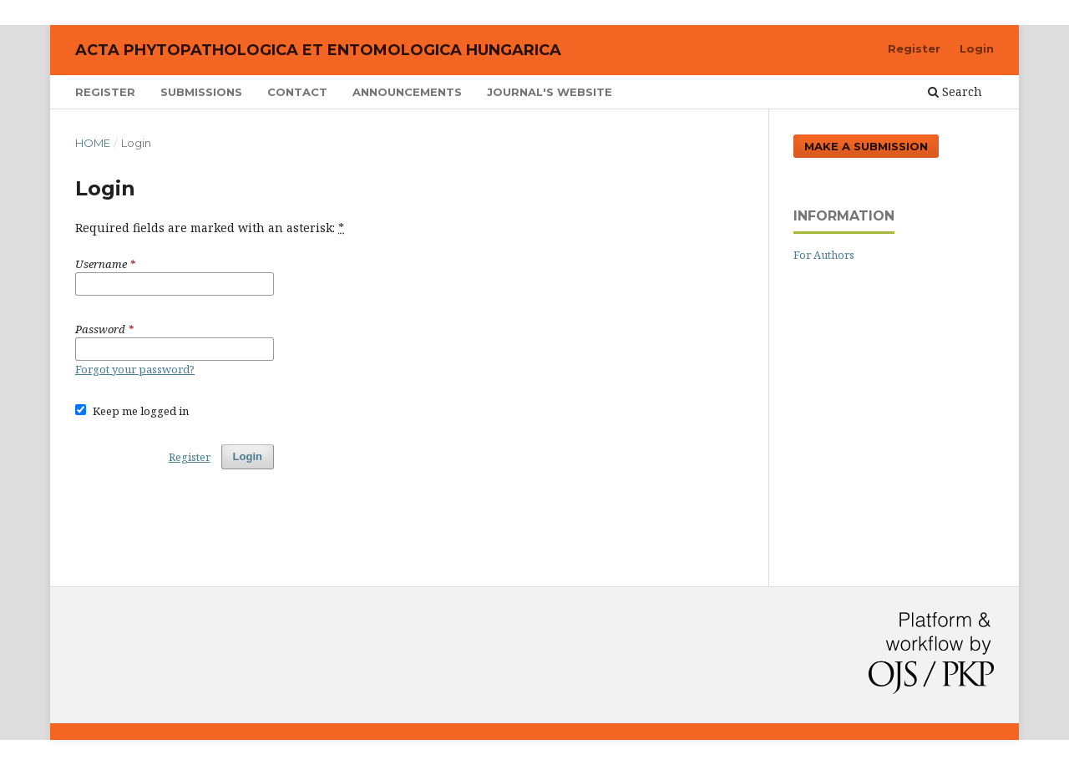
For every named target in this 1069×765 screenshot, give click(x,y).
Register (105, 92)
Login (977, 48)
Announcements (407, 92)
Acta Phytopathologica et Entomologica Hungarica (318, 50)
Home (92, 142)
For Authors (823, 254)
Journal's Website (549, 92)
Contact (297, 92)
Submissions (201, 92)
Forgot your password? (135, 369)
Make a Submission (866, 146)
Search (955, 91)
